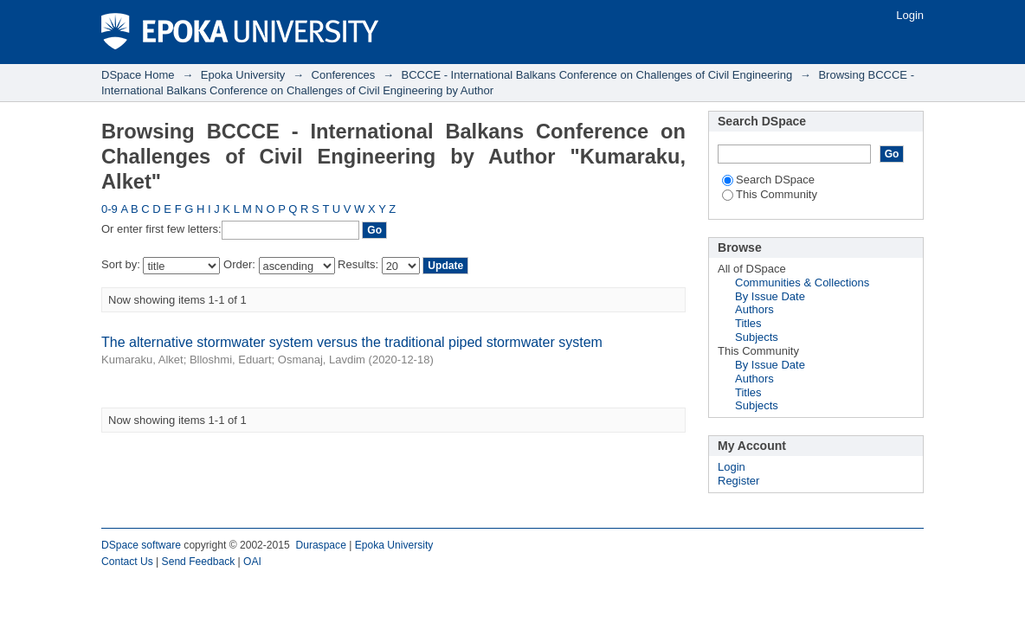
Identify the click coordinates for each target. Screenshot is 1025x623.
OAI (252, 562)
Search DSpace (768, 179)
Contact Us (127, 562)
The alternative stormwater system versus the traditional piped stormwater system (352, 342)
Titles (748, 323)
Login (910, 15)
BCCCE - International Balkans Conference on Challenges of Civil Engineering (597, 74)
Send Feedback (198, 562)
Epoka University (243, 74)
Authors (754, 309)
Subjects (756, 337)
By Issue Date (770, 296)
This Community (769, 194)
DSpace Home (138, 74)
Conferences (344, 74)
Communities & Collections (802, 282)
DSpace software (141, 545)
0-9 (109, 208)
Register (738, 480)
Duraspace (320, 545)
